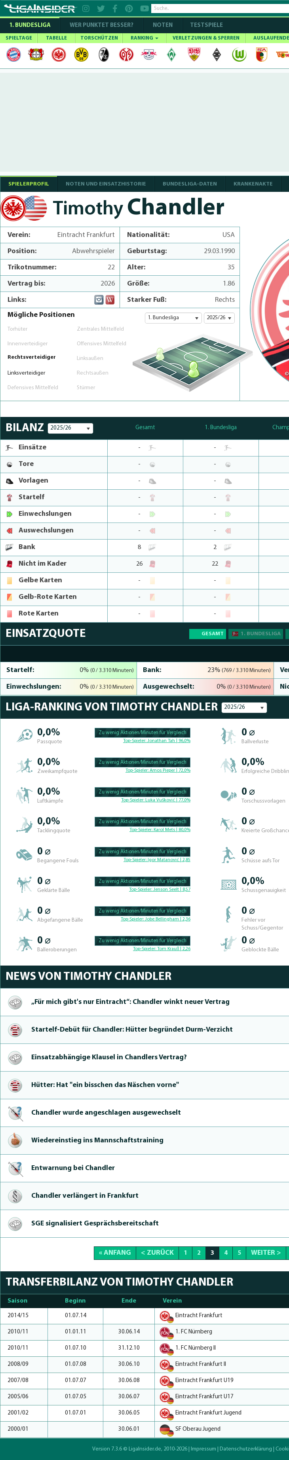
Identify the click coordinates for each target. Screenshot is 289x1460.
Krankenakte (253, 184)
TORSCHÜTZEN (99, 38)
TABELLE (56, 38)
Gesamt (213, 634)
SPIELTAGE (19, 38)
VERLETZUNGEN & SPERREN (206, 38)
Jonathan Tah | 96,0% (168, 741)
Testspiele (206, 25)
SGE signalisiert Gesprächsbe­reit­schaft (95, 1223)
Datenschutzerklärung (246, 1449)
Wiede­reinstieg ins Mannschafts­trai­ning (97, 1140)
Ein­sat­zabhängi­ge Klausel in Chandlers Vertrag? (109, 1057)
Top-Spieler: (135, 741)
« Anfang (115, 1253)
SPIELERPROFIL (28, 184)
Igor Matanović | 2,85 (169, 860)
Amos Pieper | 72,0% (170, 770)
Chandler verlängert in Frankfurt (85, 1196)
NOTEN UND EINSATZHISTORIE (106, 184)
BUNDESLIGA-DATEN (190, 184)
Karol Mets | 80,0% (172, 830)
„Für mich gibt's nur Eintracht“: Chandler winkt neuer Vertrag (130, 1002)
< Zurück (157, 1253)
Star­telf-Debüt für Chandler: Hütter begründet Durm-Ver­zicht (132, 1030)
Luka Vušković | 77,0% (167, 800)
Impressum (203, 1449)
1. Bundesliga (30, 25)
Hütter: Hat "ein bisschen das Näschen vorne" (105, 1085)
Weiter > (266, 1253)
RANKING (144, 38)
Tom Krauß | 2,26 (173, 949)
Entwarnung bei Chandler (73, 1168)
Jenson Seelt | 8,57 (171, 889)
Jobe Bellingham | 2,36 (167, 919)
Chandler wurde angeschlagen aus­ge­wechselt (106, 1113)
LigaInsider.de (145, 1449)
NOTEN (163, 25)
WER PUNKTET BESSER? (101, 25)
